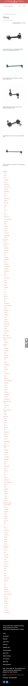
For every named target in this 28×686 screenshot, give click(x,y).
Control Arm (6, 641)
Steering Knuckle (7, 650)
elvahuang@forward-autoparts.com (15, 675)
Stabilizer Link (9, 14)
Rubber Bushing (7, 656)
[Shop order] (18, 23)
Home (4, 14)
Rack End (5, 644)
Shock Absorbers (7, 664)
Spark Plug (5, 661)
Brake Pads (5, 653)
